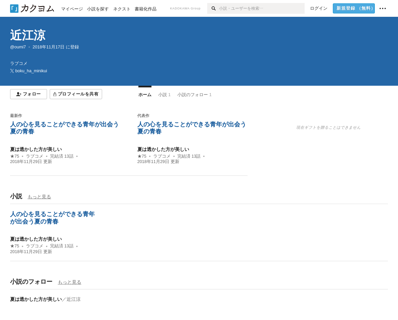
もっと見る (39, 196)
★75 (14, 156)
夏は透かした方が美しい (36, 149)
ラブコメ (34, 156)
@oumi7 (18, 47)
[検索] (213, 8)
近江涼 (27, 35)
